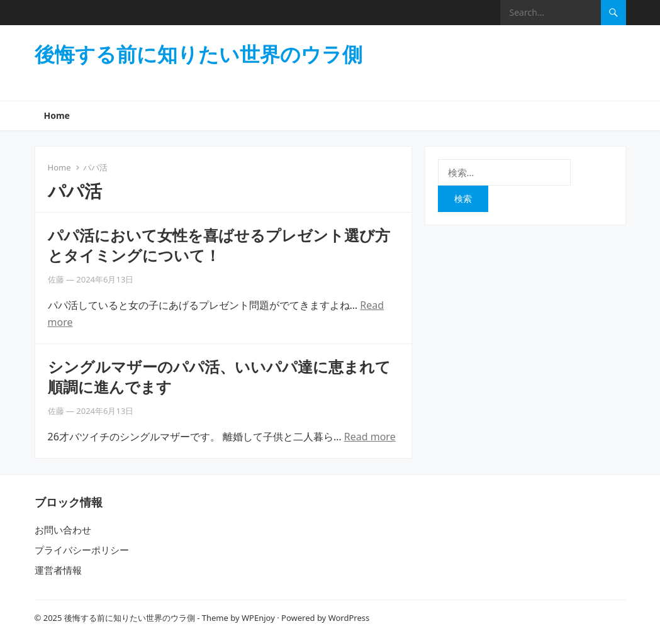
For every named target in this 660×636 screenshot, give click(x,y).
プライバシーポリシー (82, 550)
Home (57, 115)
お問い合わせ (63, 529)
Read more (370, 437)
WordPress (349, 617)
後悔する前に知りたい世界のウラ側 (198, 54)
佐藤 (56, 279)
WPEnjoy (258, 617)
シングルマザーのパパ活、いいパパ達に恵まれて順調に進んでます (219, 376)
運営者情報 (58, 570)
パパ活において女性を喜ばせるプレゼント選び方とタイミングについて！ (219, 245)
